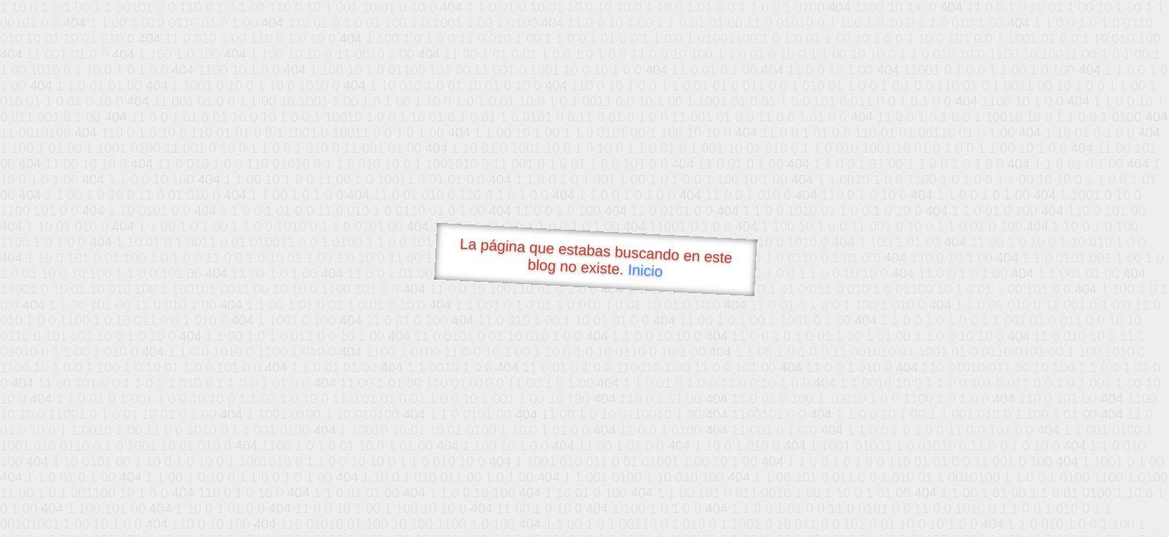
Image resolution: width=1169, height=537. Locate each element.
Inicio (646, 270)
